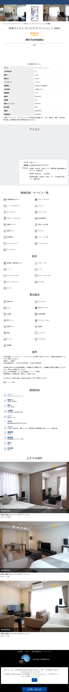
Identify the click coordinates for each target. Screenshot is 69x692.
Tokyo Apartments (10, 2)
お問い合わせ (34, 689)
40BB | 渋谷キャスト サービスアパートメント (15, 515)
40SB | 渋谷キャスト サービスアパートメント (15, 633)
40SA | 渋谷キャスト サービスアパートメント (15, 574)
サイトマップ (48, 651)
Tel (62, 2)
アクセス (27, 651)
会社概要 (19, 651)
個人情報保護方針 (37, 651)
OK (34, 680)
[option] (15, 12)
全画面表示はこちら (34, 64)
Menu (67, 2)
